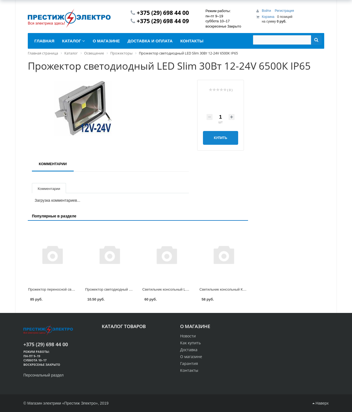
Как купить (190, 342)
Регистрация (284, 11)
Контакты (189, 370)
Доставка (188, 349)
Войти (267, 11)
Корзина (268, 17)
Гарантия (189, 363)
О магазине (191, 356)
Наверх (320, 403)
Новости (188, 336)
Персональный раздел (43, 375)
